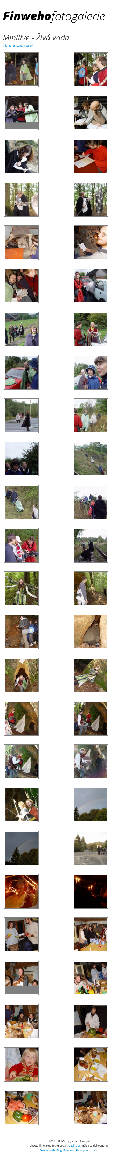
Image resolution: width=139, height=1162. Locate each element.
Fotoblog (68, 1150)
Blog (59, 1150)
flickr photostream (87, 1150)
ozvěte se (75, 1145)
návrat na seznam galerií (18, 45)
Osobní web (47, 1150)
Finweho (54, 16)
